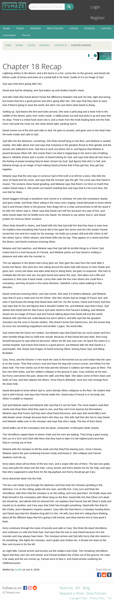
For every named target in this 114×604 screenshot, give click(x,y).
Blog (86, 588)
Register (98, 17)
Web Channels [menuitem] (55, 28)
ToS (109, 598)
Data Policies (96, 594)
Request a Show (72, 594)
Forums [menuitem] (26, 35)
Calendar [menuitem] (106, 28)
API (77, 588)
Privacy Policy (97, 598)
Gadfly (18, 569)
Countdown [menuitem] (9, 35)
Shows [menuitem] (6, 28)
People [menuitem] (20, 28)
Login (95, 7)
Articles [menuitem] (74, 28)
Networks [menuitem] (35, 28)
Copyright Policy (78, 598)
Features (66, 588)
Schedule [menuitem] (89, 28)
